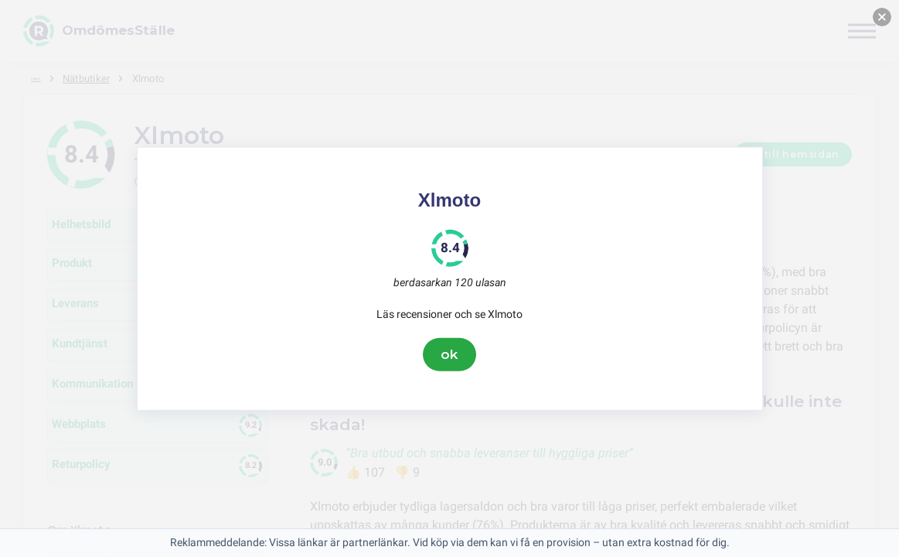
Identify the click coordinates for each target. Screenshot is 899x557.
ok (450, 354)
